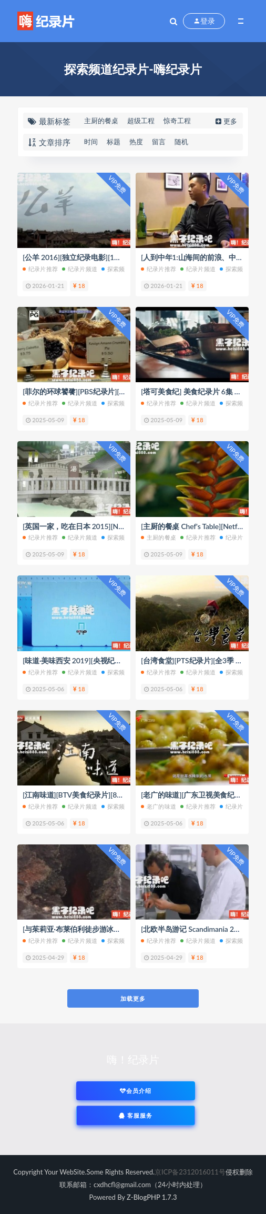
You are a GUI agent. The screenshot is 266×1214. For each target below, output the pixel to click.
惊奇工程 (177, 120)
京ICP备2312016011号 (190, 1172)
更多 (225, 121)
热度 (136, 141)
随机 (181, 141)
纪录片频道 (79, 268)
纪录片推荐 (40, 268)
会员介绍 (135, 1090)
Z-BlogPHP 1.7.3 (152, 1197)
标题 (113, 141)
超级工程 (141, 120)
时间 (91, 141)
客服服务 (135, 1115)
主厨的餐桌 (101, 120)
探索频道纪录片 (124, 268)
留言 (159, 141)
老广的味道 (158, 806)
